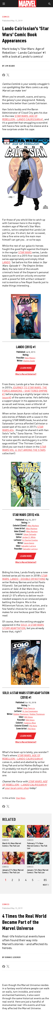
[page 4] (26, 880)
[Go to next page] (46, 884)
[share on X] (8, 75)
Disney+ (30, 928)
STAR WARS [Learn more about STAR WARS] (25, 252)
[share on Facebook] (3, 75)
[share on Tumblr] (21, 992)
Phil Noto (33, 726)
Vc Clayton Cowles (30, 540)
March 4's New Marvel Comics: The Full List (11, 844)
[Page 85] (45, 880)
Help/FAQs (9, 928)
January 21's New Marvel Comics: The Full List (13, 871)
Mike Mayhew (33, 525)
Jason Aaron (29, 543)
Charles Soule (29, 360)
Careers (8, 934)
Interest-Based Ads (27, 1013)
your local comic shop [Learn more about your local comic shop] (17, 788)
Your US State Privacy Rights (38, 1006)
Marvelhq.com (33, 934)
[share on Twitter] (10, 992)
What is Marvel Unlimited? (25, 374)
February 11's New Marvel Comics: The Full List (37, 845)
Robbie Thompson (21, 714)
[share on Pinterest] (36, 992)
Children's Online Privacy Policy (34, 1009)
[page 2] (12, 880)
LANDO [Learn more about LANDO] (6, 262)
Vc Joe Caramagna (30, 711)
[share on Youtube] (25, 992)
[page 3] (19, 880)
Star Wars (20, 798)
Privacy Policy (20, 1006)
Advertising (32, 922)
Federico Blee (30, 723)
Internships (10, 940)
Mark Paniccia (29, 708)
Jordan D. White (29, 537)
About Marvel (11, 922)
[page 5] (32, 880)
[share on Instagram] (15, 992)
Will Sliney (28, 717)
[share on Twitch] (41, 992)
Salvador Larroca (28, 546)
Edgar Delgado (30, 534)
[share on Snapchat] (31, 992)
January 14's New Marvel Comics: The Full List (37, 871)
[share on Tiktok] (46, 992)
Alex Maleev (30, 358)
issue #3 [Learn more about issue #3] (6, 397)
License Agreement (10, 1013)
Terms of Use (7, 1006)
